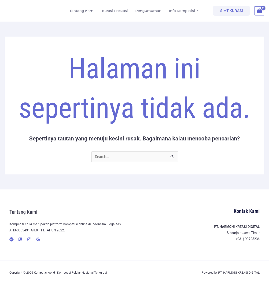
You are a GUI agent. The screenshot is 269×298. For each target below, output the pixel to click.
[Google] (38, 239)
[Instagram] (29, 239)
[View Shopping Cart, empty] (259, 10)
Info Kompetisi (182, 10)
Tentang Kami (82, 10)
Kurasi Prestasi (115, 10)
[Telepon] (20, 239)
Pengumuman (148, 10)
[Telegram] (11, 239)
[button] (231, 11)
